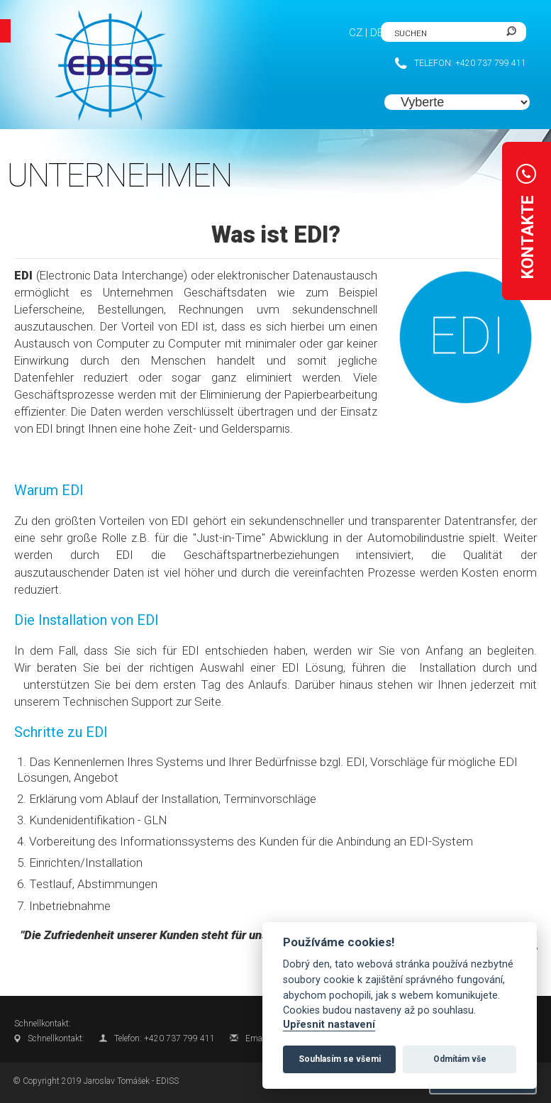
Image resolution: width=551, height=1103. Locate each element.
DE (376, 32)
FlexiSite (99, 66)
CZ (355, 32)
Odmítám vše (459, 1059)
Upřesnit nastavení (329, 1025)
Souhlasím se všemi (340, 1059)
